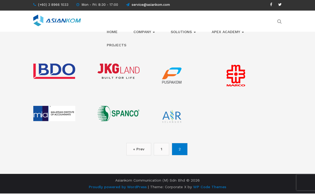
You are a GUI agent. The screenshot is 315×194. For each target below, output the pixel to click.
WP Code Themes (209, 187)
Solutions (183, 32)
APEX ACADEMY (228, 32)
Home (112, 32)
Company (144, 32)
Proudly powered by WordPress (118, 187)
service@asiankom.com (148, 5)
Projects (116, 45)
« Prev (129, 149)
